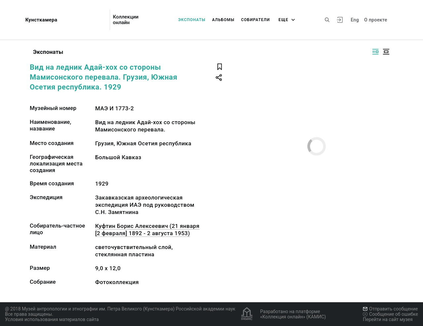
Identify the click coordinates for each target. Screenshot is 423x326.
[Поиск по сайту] (327, 20)
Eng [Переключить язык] (355, 19)
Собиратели (255, 20)
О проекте (375, 19)
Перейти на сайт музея (388, 319)
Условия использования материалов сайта (52, 319)
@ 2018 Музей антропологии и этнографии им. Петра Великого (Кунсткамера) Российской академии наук (120, 308)
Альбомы (223, 20)
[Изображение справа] (375, 52)
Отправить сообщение (390, 308)
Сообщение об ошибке (390, 314)
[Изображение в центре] (386, 52)
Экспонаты (192, 20)
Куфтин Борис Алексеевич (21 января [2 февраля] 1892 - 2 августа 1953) (147, 229)
